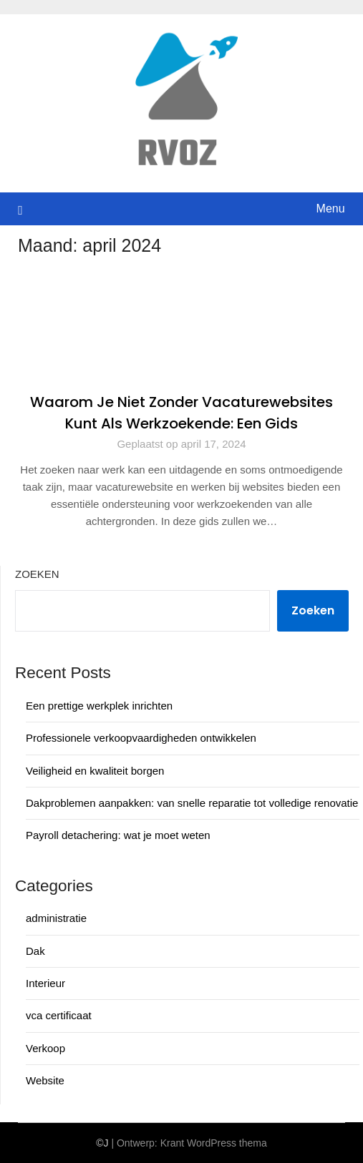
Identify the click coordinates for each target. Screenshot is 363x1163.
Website (45, 1080)
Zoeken (37, 574)
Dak (35, 951)
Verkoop (45, 1048)
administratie (56, 918)
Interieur (45, 983)
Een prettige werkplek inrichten (99, 706)
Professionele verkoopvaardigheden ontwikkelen (141, 738)
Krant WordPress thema (213, 1143)
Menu (330, 208)
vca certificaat (59, 1015)
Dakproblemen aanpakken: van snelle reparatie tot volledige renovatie (192, 803)
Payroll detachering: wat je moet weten (118, 835)
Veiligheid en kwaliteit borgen (95, 771)
